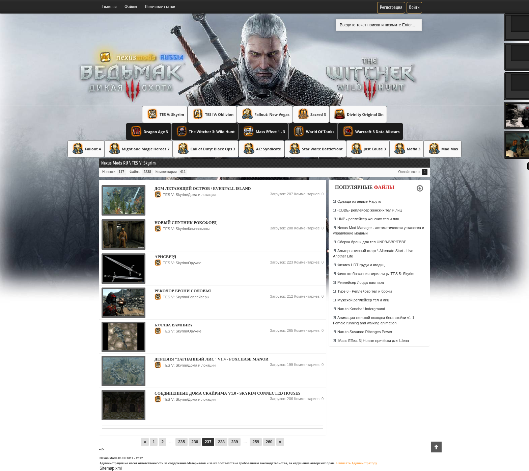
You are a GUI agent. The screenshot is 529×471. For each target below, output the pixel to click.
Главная (109, 6)
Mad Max (442, 148)
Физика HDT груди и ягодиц (361, 265)
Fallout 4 (86, 148)
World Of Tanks (313, 131)
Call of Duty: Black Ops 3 (205, 148)
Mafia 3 (406, 148)
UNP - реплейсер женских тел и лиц (368, 219)
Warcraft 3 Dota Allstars (370, 131)
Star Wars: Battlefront (315, 148)
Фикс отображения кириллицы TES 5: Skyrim (375, 274)
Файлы (130, 6)
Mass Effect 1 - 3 (263, 131)
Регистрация (391, 7)
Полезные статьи (160, 6)
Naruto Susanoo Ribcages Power (364, 332)
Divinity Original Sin (358, 114)
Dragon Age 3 (148, 131)
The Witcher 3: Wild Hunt (205, 131)
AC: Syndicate (261, 148)
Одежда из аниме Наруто (359, 201)
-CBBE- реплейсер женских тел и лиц (369, 210)
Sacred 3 (311, 114)
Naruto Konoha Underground (361, 309)
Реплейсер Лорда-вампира (360, 282)
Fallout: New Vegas (264, 114)
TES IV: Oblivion (212, 114)
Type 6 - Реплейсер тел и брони (364, 291)
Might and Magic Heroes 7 (138, 148)
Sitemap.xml (111, 468)
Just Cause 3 (368, 148)
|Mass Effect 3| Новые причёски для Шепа (373, 341)
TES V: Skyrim (164, 114)
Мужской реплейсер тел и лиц (363, 300)
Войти (414, 7)
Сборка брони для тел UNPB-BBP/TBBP (372, 242)
